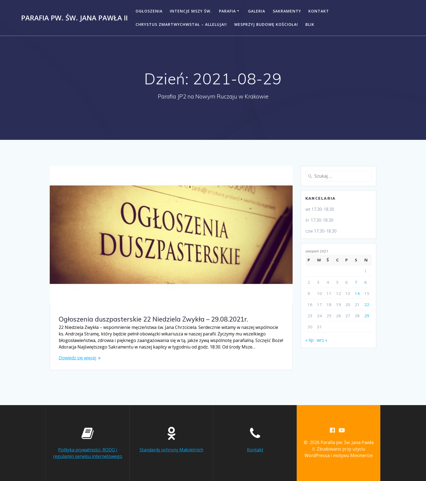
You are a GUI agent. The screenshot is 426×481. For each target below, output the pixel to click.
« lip (309, 340)
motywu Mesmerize (353, 455)
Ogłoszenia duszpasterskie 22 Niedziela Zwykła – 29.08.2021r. (153, 319)
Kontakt (318, 11)
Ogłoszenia (149, 11)
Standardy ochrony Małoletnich (171, 450)
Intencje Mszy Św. (191, 11)
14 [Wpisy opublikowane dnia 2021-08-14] (357, 293)
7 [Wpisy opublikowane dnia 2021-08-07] (356, 282)
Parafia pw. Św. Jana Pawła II (74, 17)
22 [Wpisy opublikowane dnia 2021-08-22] (366, 304)
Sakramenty (287, 11)
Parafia (227, 11)
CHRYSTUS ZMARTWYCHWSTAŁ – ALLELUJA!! (181, 24)
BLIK (309, 24)
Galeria (256, 11)
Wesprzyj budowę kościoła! (266, 24)
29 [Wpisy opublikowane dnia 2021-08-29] (366, 315)
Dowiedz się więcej (77, 358)
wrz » (322, 340)
